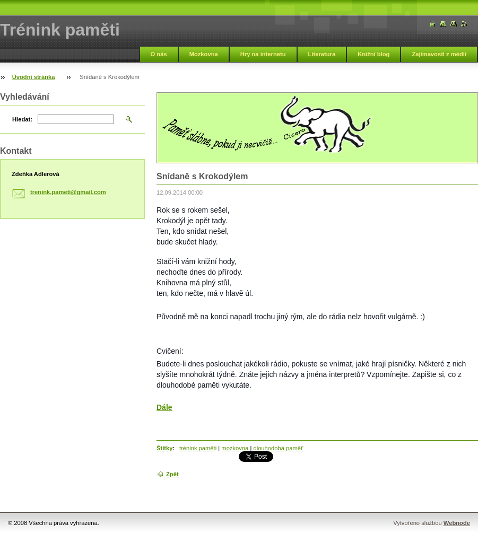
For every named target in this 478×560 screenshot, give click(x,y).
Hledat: (22, 119)
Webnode (457, 523)
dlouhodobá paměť (278, 448)
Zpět (172, 474)
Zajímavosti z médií (439, 54)
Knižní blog (373, 54)
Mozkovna (203, 54)
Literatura (322, 54)
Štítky (164, 448)
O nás (159, 54)
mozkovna (234, 448)
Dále (164, 407)
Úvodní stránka (33, 77)
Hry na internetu (263, 54)
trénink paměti (197, 448)
